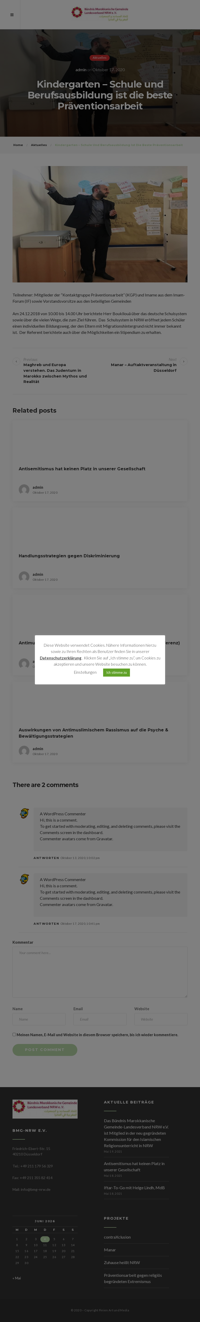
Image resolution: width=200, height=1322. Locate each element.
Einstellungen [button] (85, 672)
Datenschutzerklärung (61, 658)
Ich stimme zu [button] (116, 673)
